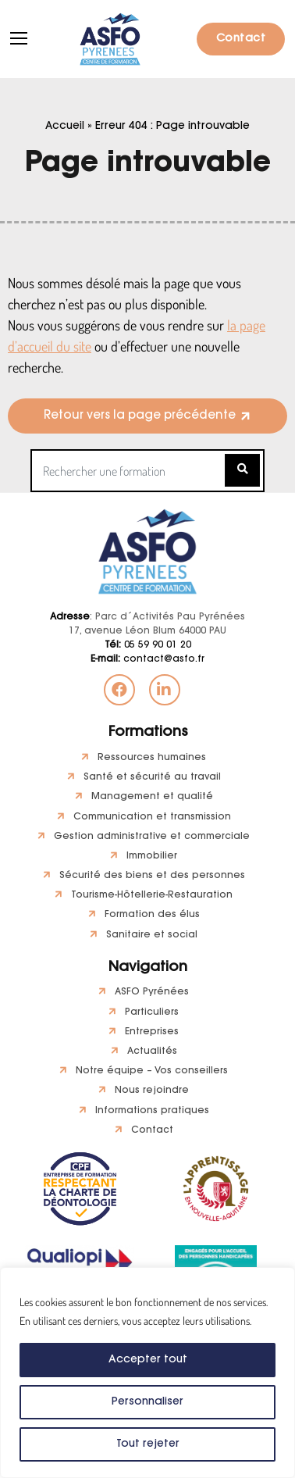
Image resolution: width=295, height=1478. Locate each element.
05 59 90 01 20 (148, 645)
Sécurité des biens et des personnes (152, 875)
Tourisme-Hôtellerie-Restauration (152, 895)
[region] (147, 1372)
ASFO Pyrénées (152, 992)
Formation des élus (152, 914)
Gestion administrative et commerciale (152, 836)
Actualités (152, 1051)
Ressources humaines (152, 757)
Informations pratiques (152, 1111)
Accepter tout (147, 1360)
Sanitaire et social (151, 935)
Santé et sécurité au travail (152, 777)
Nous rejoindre (152, 1090)
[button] (147, 416)
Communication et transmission (152, 817)
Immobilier (151, 856)
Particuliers (152, 1012)
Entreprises (152, 1032)
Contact (241, 39)
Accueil (64, 126)
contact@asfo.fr (147, 659)
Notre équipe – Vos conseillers (152, 1071)
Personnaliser (147, 1402)
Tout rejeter (147, 1444)
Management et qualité (152, 796)
